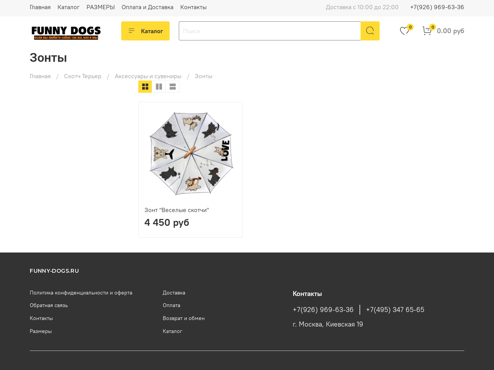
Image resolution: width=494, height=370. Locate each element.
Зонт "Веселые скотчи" (176, 210)
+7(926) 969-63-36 (437, 7)
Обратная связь (49, 305)
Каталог (69, 7)
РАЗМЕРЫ (101, 7)
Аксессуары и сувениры (148, 76)
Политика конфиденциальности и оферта (81, 292)
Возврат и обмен (184, 318)
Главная (40, 7)
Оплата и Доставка (147, 7)
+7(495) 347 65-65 (395, 310)
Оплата (171, 305)
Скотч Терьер (82, 76)
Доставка (174, 292)
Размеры (41, 331)
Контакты (193, 7)
